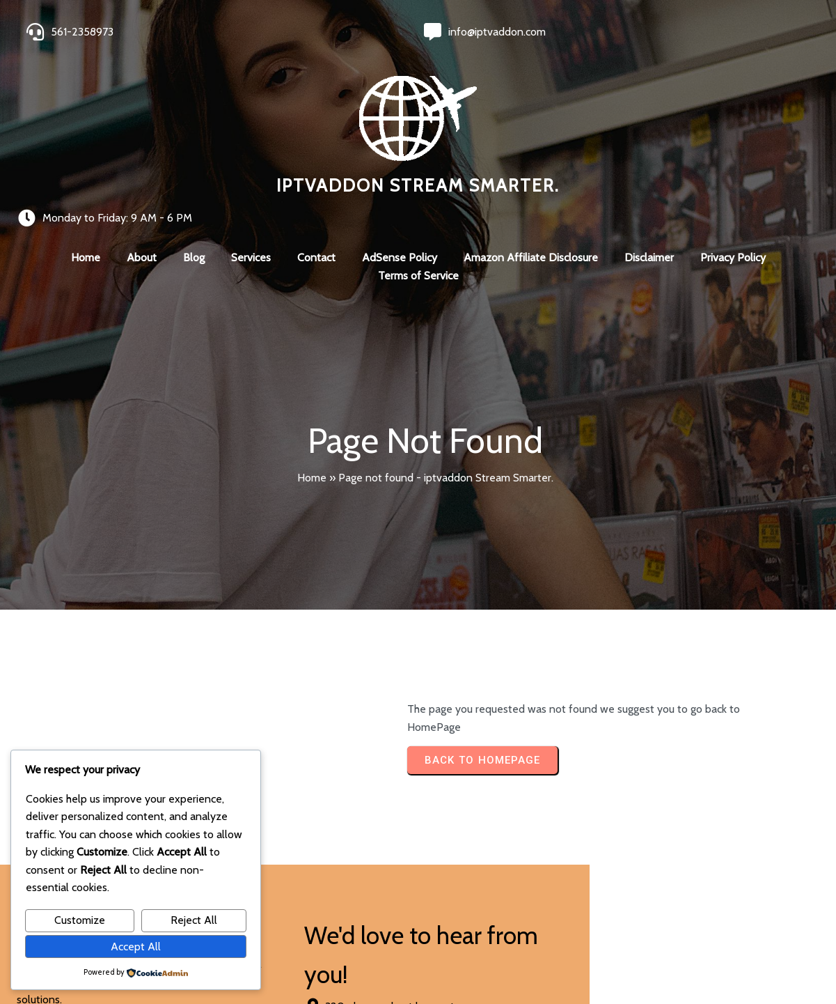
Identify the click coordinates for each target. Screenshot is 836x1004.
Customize (79, 920)
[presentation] (441, 826)
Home (311, 336)
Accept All (136, 946)
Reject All (194, 920)
